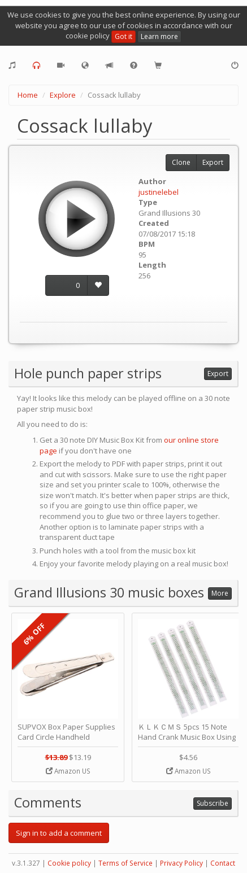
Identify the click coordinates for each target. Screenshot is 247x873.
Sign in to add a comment (59, 833)
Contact (222, 863)
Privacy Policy (181, 863)
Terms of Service (125, 863)
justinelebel (158, 192)
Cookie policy (69, 863)
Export (212, 162)
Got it (123, 36)
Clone (181, 162)
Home (28, 95)
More (219, 593)
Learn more (159, 36)
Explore (63, 95)
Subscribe (212, 803)
